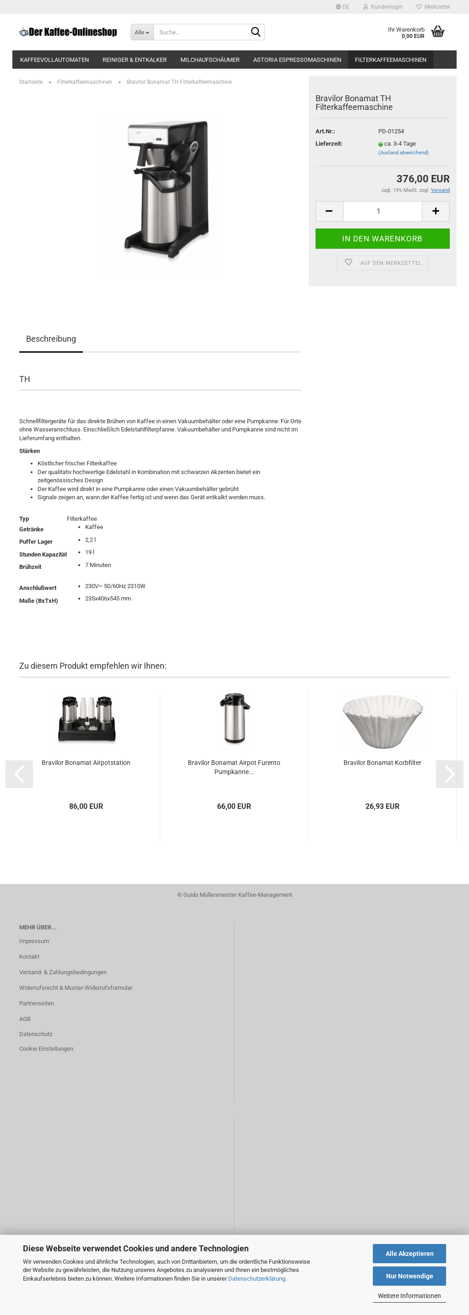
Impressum (34, 941)
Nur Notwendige (409, 1276)
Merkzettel (433, 7)
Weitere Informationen (409, 1295)
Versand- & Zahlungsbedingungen (63, 972)
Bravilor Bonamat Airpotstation (86, 762)
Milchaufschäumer (210, 59)
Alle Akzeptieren (410, 1253)
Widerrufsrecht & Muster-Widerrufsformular (75, 987)
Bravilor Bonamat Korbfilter (382, 762)
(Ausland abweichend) (403, 153)
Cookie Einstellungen (46, 1048)
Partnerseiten (36, 1003)
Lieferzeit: (329, 143)
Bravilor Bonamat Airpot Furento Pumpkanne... (234, 767)
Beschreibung (51, 339)
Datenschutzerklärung (256, 1278)
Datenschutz (35, 1034)
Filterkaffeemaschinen (390, 59)
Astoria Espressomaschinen (297, 59)
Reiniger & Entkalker (135, 59)
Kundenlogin (383, 7)
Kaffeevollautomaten (54, 59)
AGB (25, 1018)
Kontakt (29, 956)
